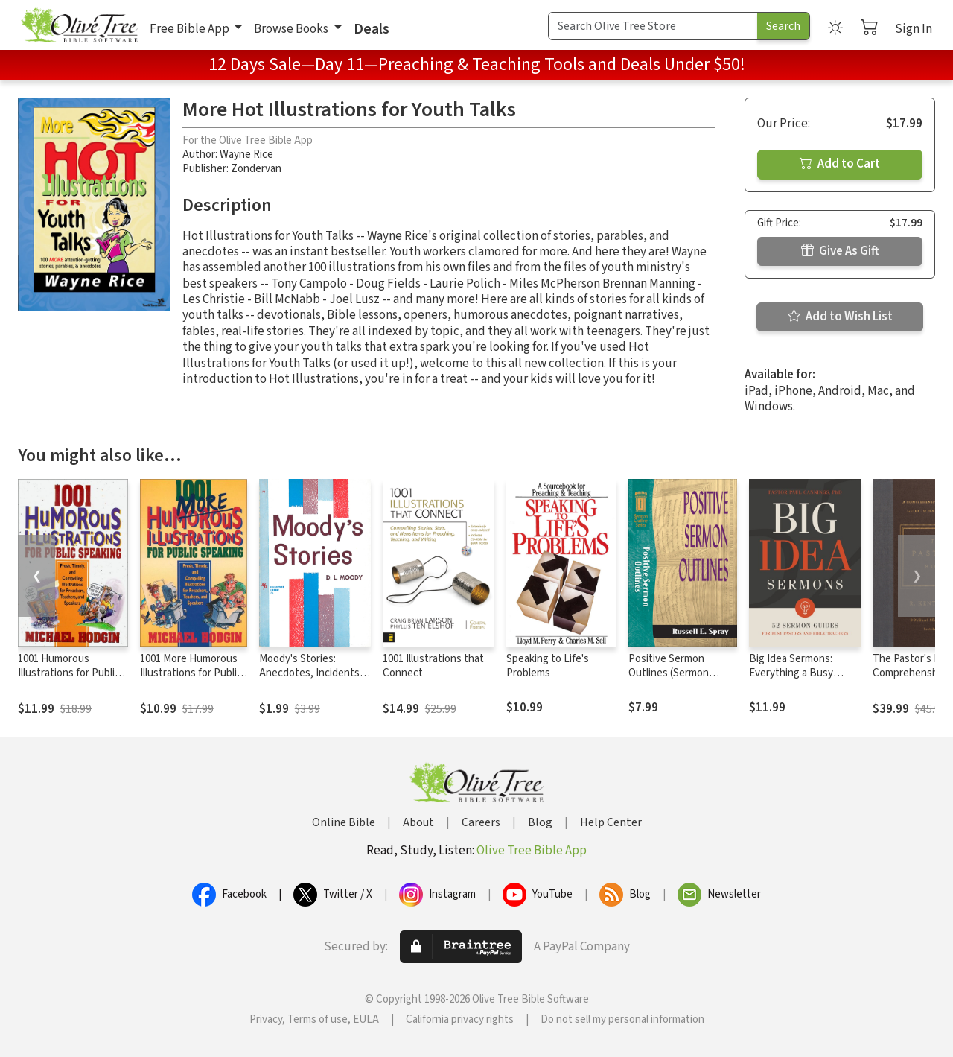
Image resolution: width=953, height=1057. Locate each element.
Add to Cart (840, 164)
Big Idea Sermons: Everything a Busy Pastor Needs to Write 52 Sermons (800, 680)
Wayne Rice (246, 154)
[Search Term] (653, 26)
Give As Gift (840, 251)
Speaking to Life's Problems (547, 666)
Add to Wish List (840, 317)
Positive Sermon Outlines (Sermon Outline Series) (668, 673)
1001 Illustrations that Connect (433, 666)
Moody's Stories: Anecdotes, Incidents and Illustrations (309, 673)
